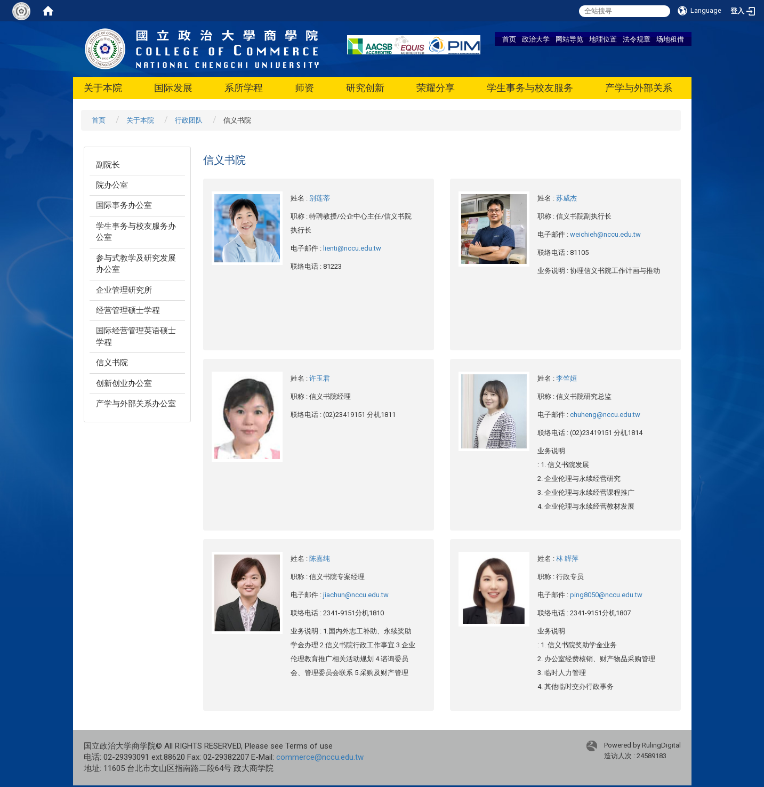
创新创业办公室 (124, 383)
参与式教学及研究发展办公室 (136, 263)
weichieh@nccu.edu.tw (605, 234)
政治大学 (536, 39)
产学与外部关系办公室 (136, 403)
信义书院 (112, 362)
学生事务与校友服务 (530, 87)
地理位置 (603, 39)
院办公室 (112, 185)
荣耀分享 (435, 87)
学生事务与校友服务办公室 (136, 231)
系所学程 (243, 87)
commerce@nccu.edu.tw (320, 757)
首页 (509, 39)
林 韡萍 (567, 559)
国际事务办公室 (124, 205)
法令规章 (636, 39)
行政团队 (189, 120)
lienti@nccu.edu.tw (352, 248)
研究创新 (365, 87)
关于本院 (103, 87)
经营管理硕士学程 (128, 310)
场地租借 (670, 39)
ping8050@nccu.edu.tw (606, 595)
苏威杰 (566, 198)
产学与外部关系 (638, 87)
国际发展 (173, 87)
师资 (304, 87)
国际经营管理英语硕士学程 (136, 336)
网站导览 (569, 39)
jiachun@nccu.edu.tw (356, 595)
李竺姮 (566, 378)
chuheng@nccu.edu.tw (605, 415)
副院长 (108, 165)
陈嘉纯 (319, 559)
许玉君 (319, 378)
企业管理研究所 (124, 290)
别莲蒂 (319, 198)
